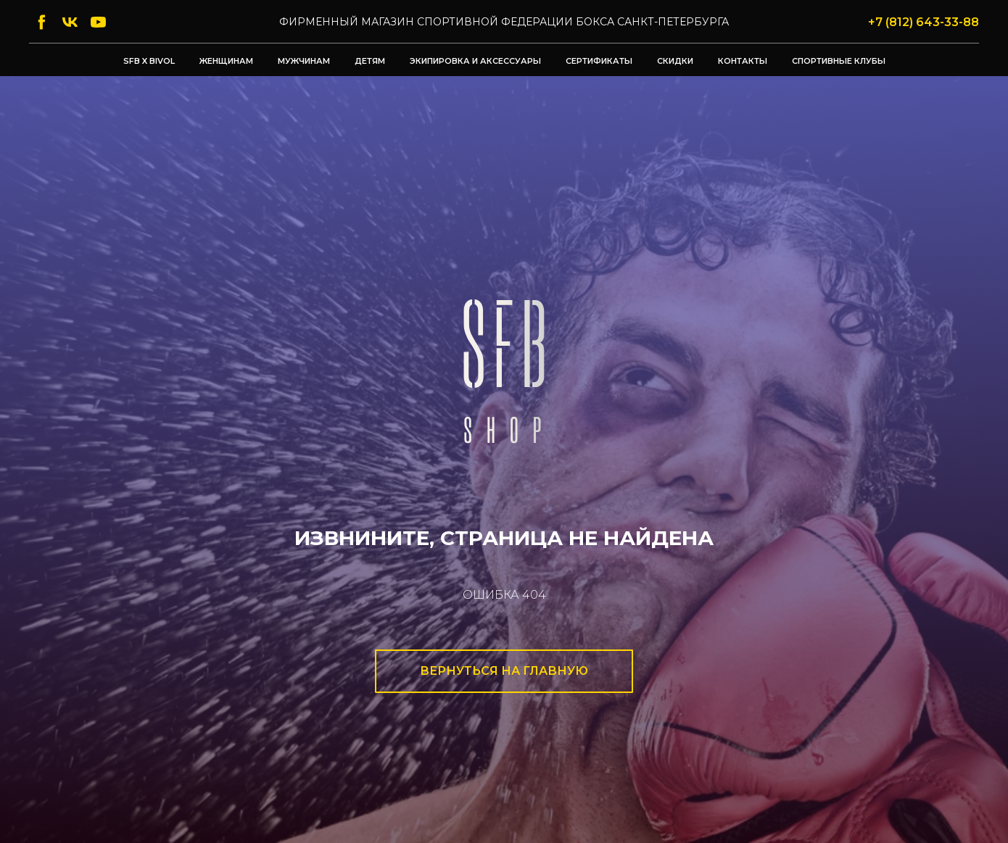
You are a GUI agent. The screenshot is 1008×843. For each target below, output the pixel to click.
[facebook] (42, 22)
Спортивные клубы (838, 61)
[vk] (70, 22)
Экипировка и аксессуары (475, 61)
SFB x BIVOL (149, 61)
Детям (370, 61)
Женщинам (226, 61)
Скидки (675, 61)
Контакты (742, 61)
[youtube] (98, 22)
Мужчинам (304, 61)
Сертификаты (599, 61)
